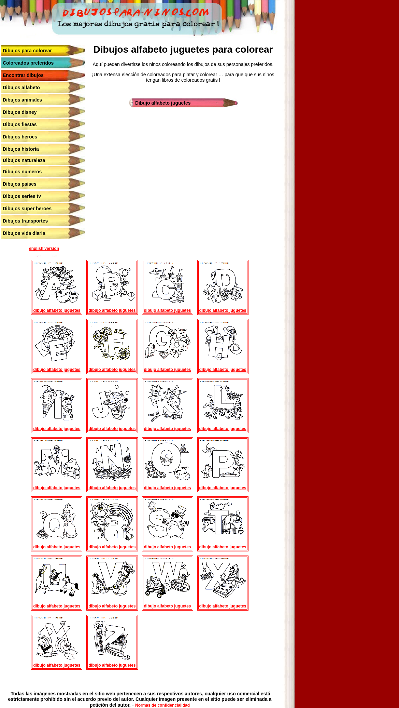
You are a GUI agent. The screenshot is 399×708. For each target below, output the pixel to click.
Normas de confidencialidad (162, 705)
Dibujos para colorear (27, 50)
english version (44, 248)
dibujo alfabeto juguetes (56, 310)
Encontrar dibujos (23, 75)
